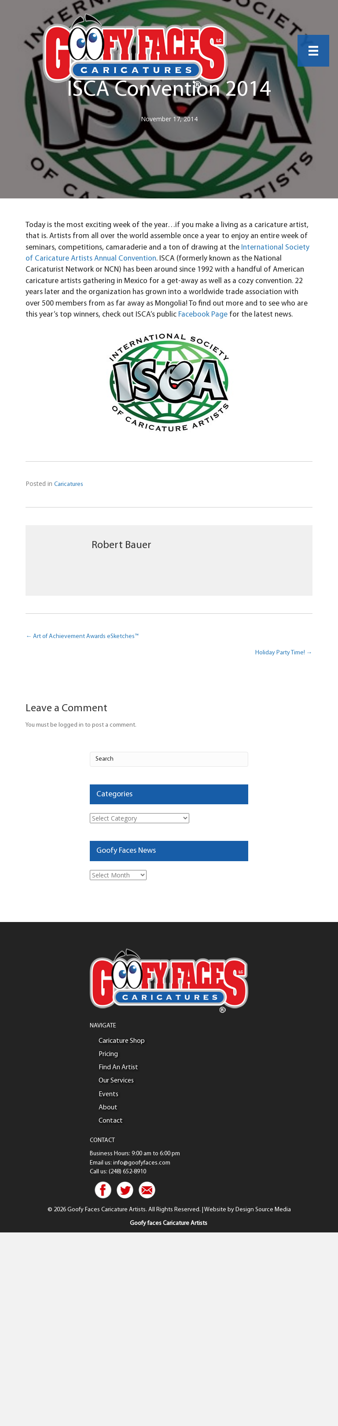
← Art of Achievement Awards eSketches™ (82, 636)
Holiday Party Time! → (283, 653)
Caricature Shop (122, 1041)
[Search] (169, 759)
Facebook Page (203, 314)
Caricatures (68, 484)
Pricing (108, 1054)
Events (108, 1094)
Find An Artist (118, 1067)
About (108, 1107)
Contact (111, 1120)
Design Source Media (263, 1209)
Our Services (116, 1080)
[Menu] (313, 51)
